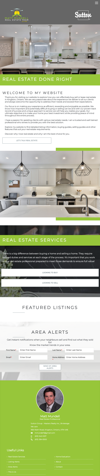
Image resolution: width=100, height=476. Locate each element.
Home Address (58, 358)
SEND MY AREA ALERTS (50, 367)
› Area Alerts (13, 469)
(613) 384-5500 (41, 439)
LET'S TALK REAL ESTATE (26, 140)
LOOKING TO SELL (50, 283)
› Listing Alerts (14, 463)
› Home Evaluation (63, 457)
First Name (11, 350)
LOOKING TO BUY (50, 272)
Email (9, 357)
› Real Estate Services (17, 457)
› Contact (58, 469)
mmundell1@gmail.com (45, 433)
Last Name (57, 350)
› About (58, 463)
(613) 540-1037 (40, 436)
